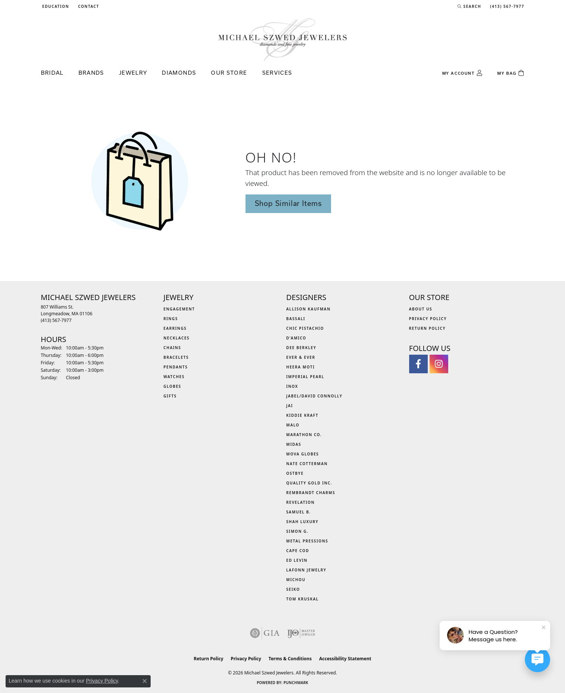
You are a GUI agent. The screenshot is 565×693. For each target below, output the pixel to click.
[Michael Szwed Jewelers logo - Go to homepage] (283, 39)
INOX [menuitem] (292, 386)
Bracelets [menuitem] (176, 357)
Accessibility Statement (345, 658)
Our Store (229, 73)
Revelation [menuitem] (300, 502)
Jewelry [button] (133, 73)
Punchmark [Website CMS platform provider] (295, 682)
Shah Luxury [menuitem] (302, 521)
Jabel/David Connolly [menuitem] (314, 396)
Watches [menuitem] (174, 376)
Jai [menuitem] (289, 405)
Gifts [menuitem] (170, 396)
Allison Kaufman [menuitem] (308, 309)
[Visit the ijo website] (301, 633)
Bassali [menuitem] (295, 318)
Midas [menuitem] (293, 444)
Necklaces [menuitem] (177, 338)
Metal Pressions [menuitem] (307, 541)
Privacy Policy (428, 318)
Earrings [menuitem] (175, 328)
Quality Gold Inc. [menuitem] (309, 483)
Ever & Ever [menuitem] (300, 357)
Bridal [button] (52, 73)
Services (277, 73)
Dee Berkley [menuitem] (301, 347)
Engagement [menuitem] (179, 309)
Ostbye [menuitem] (295, 473)
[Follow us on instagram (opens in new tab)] (439, 364)
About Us (421, 309)
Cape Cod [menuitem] (297, 550)
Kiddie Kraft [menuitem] (302, 415)
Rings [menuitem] (171, 318)
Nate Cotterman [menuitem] (307, 463)
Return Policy (427, 328)
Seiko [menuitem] (293, 589)
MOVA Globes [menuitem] (302, 454)
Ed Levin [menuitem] (297, 560)
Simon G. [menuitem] (297, 531)
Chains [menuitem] (172, 347)
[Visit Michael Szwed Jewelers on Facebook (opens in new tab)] (418, 364)
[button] (55, 6)
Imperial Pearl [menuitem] (305, 376)
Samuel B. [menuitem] (298, 512)
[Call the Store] (56, 320)
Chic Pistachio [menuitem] (305, 328)
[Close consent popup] (144, 681)
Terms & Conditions (290, 658)
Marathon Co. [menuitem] (304, 434)
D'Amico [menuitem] (296, 338)
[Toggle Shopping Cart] (511, 73)
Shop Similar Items (288, 203)
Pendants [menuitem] (176, 367)
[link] (88, 6)
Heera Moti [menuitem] (300, 367)
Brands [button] (91, 73)
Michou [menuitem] (296, 579)
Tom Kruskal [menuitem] (302, 599)
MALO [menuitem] (293, 425)
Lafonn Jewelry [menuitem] (306, 570)
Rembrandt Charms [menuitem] (311, 492)
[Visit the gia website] (265, 633)
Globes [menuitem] (173, 386)
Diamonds (179, 73)
